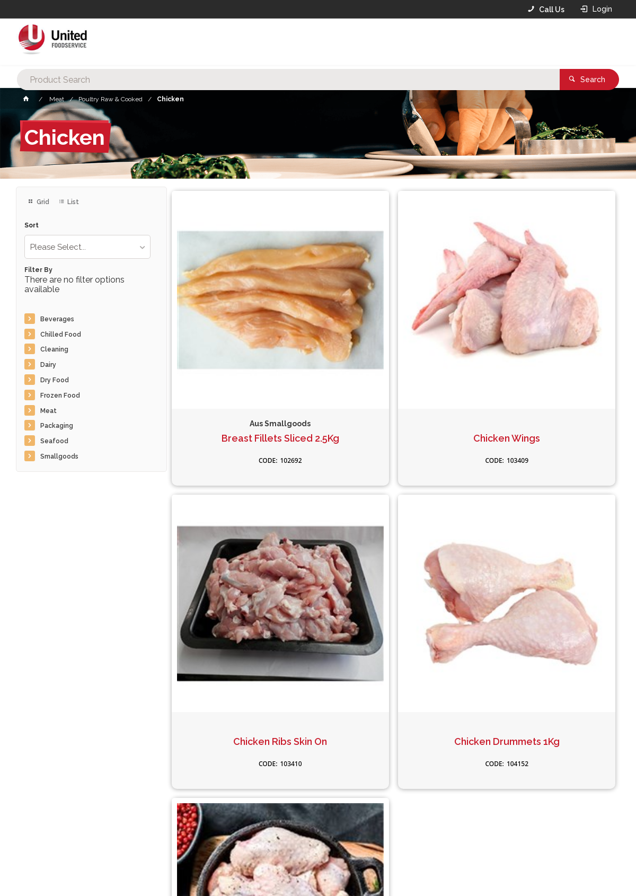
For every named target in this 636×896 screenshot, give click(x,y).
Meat (48, 411)
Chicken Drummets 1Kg (242, 586)
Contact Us (44, 824)
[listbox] (87, 247)
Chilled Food (60, 334)
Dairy (48, 364)
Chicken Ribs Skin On (544, 358)
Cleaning (54, 349)
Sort (31, 225)
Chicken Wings (393, 358)
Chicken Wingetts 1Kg (393, 586)
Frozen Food (60, 395)
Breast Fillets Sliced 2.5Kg (242, 358)
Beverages (57, 319)
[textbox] (301, 42)
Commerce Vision (77, 870)
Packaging (56, 425)
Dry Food (54, 380)
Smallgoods (59, 456)
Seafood (54, 441)
